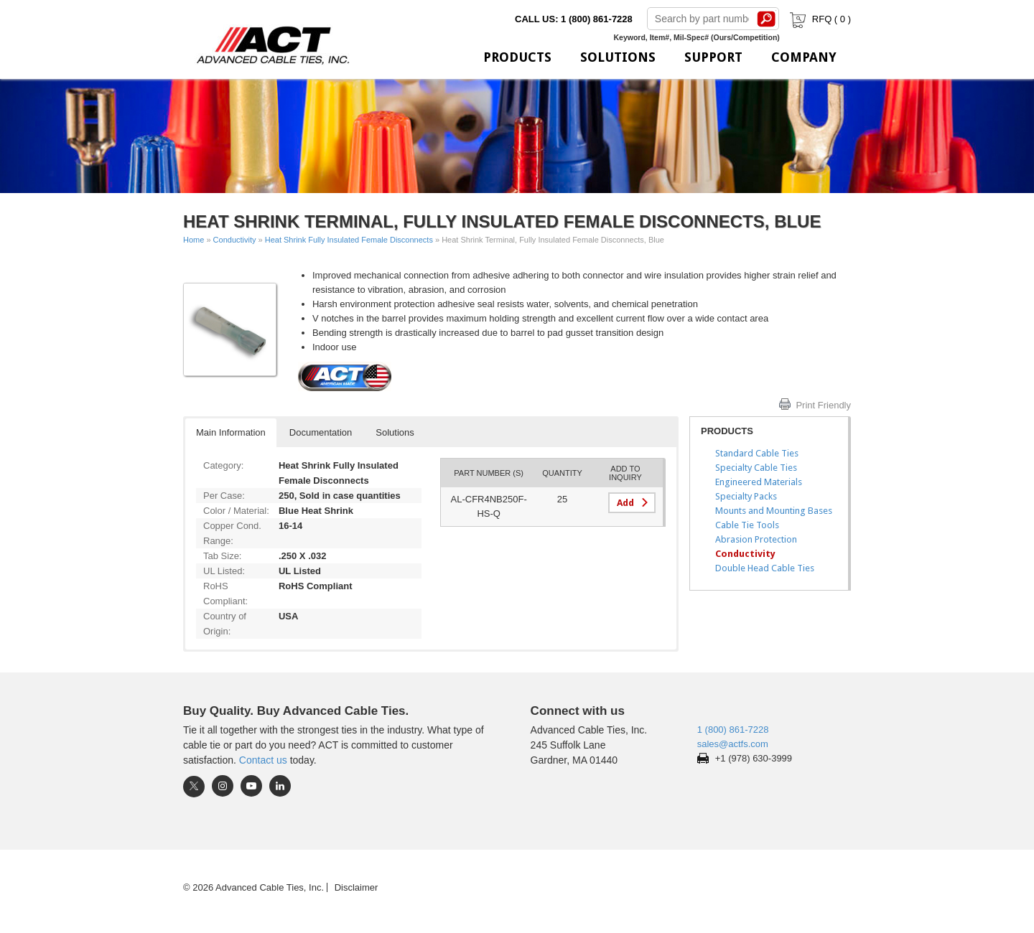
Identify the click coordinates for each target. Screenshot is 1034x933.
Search (766, 18)
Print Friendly (823, 405)
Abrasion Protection (756, 539)
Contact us (263, 760)
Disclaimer (356, 887)
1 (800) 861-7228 (733, 729)
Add (625, 502)
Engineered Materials (758, 482)
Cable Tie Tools (747, 525)
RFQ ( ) (819, 19)
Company (804, 57)
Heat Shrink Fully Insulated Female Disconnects (349, 239)
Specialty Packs (746, 496)
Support (713, 57)
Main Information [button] (231, 432)
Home (193, 239)
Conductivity (234, 239)
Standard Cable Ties (756, 453)
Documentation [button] (320, 432)
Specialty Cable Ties (756, 467)
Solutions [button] (395, 432)
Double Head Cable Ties (764, 568)
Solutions (618, 57)
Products (517, 57)
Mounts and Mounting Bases (773, 510)
